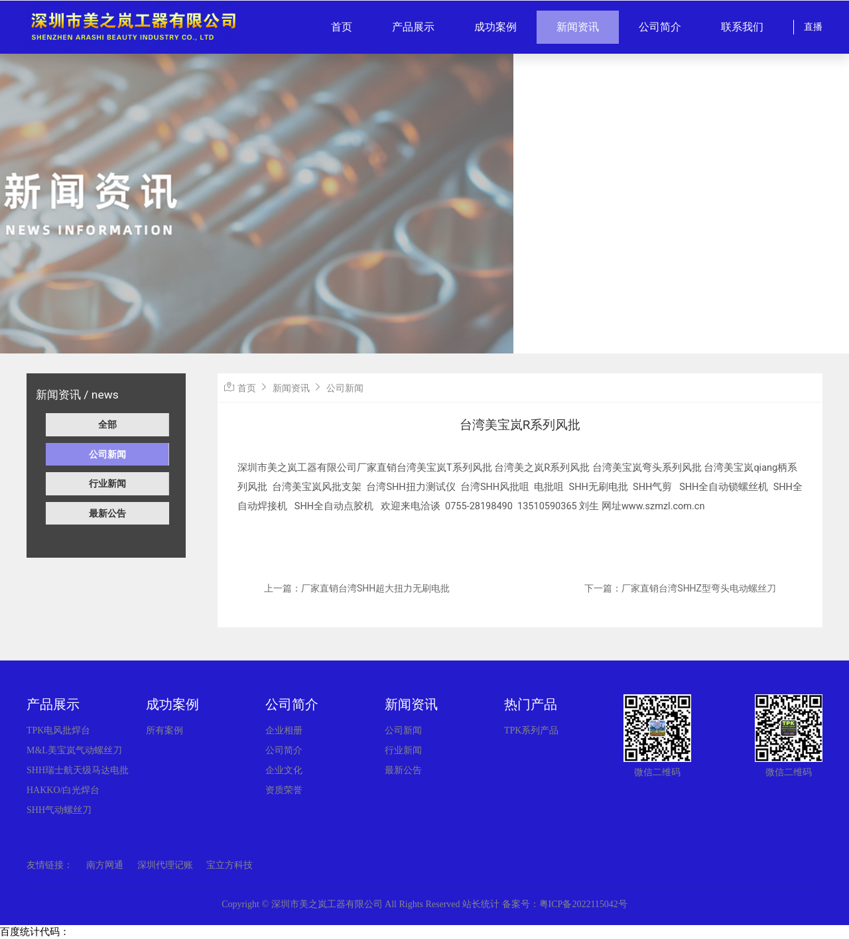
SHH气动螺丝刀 (59, 810)
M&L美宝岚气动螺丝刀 (74, 750)
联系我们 (742, 27)
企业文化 (283, 770)
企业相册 (283, 730)
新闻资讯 (577, 27)
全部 (107, 424)
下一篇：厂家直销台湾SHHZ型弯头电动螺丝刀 (680, 588)
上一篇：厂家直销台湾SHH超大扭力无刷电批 (357, 588)
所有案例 (164, 730)
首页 (341, 27)
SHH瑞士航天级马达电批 (78, 770)
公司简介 (660, 27)
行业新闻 (107, 483)
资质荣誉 (283, 790)
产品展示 (413, 27)
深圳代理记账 (165, 865)
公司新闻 (107, 454)
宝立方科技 (229, 865)
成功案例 (495, 27)
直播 (813, 27)
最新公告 (107, 513)
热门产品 (530, 704)
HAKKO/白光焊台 (63, 790)
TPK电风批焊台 (58, 730)
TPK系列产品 (531, 730)
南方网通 (104, 865)
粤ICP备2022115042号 (583, 904)
